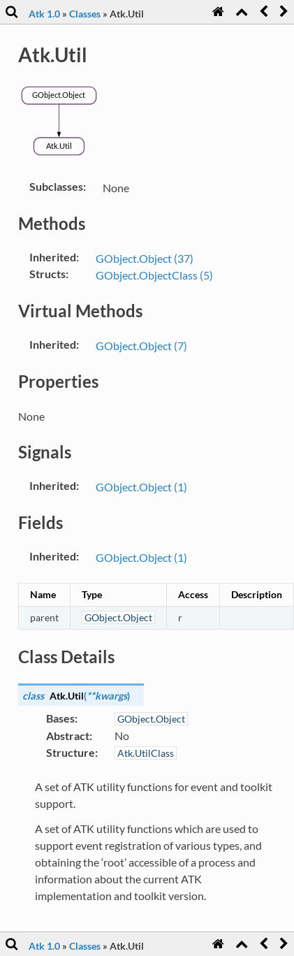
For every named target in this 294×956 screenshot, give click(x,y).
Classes (85, 14)
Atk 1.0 (44, 14)
